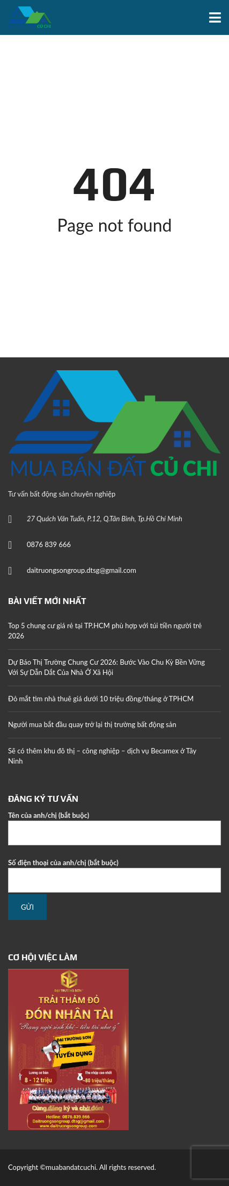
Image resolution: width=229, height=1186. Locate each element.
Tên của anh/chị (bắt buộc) (114, 828)
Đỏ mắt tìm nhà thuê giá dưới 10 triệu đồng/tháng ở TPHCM (101, 698)
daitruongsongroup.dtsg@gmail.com (81, 570)
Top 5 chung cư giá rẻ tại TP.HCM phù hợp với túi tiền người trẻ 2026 (105, 631)
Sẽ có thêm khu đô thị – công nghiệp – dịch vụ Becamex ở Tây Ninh (102, 756)
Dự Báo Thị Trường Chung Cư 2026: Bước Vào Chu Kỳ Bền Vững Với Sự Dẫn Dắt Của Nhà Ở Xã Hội (106, 667)
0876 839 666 (49, 544)
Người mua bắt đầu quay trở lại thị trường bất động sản (92, 724)
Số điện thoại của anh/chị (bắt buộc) (114, 875)
